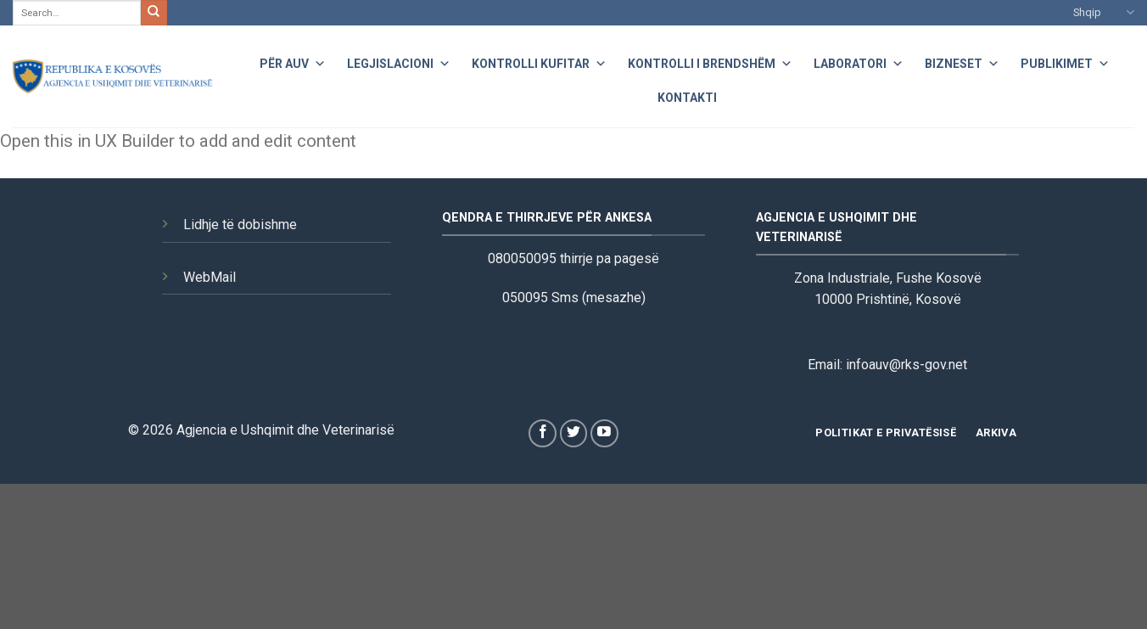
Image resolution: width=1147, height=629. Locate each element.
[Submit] (153, 12)
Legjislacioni (398, 61)
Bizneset (962, 61)
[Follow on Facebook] (543, 433)
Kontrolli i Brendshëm (710, 61)
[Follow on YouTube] (604, 433)
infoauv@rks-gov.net (906, 365)
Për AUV (293, 61)
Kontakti (687, 97)
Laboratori (859, 61)
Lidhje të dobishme (240, 224)
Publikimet (1065, 61)
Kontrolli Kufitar (539, 61)
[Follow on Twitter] (574, 433)
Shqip (1103, 12)
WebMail (209, 277)
